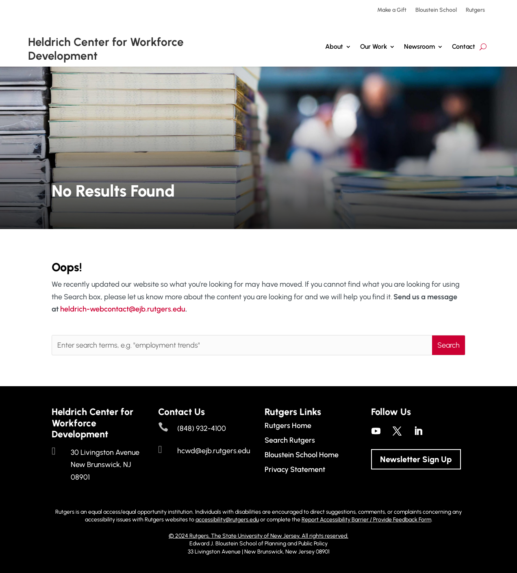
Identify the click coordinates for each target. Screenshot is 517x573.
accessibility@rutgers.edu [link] (227, 519)
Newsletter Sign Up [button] (416, 459)
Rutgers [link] (475, 10)
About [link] (334, 46)
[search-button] (483, 46)
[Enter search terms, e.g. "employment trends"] (242, 345)
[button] (448, 345)
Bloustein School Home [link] (302, 454)
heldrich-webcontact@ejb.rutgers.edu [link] (122, 309)
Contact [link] (463, 46)
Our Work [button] (373, 46)
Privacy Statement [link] (295, 469)
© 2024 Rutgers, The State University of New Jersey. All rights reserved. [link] (258, 535)
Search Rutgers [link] (290, 440)
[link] (376, 431)
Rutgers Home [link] (288, 425)
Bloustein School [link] (436, 10)
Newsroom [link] (419, 46)
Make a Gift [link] (391, 10)
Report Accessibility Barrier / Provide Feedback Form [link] (366, 519)
